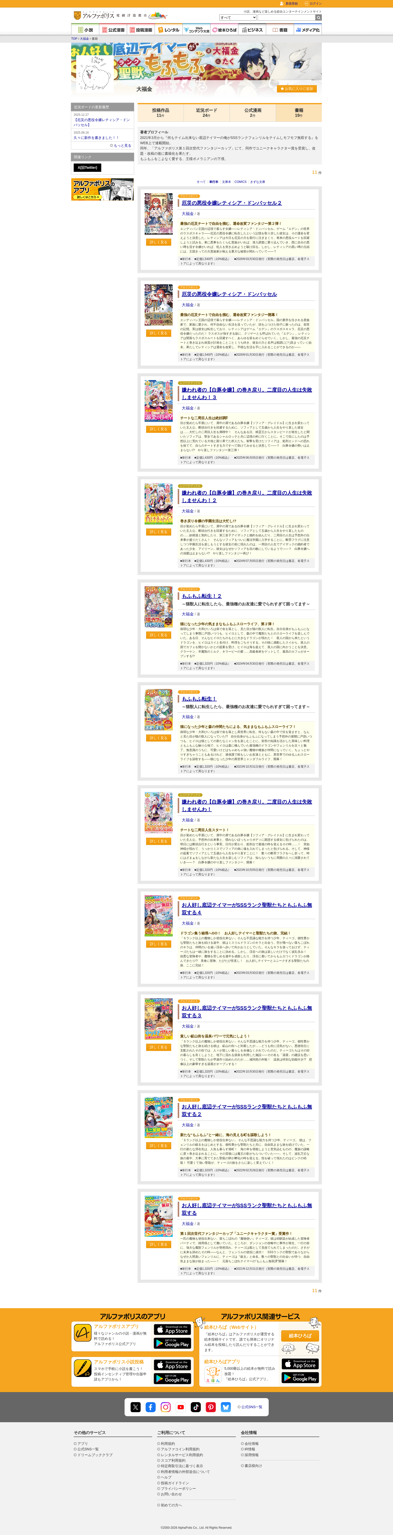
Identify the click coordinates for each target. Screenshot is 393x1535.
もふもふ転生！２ (202, 596)
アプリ (82, 1444)
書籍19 (299, 113)
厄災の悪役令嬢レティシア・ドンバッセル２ (232, 203)
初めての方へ (171, 1505)
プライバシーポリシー (178, 1489)
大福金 (84, 38)
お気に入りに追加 (297, 89)
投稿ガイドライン (175, 1483)
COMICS (241, 182)
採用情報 (252, 1455)
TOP (74, 38)
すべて (201, 182)
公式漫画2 (252, 113)
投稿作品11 (160, 113)
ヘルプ (166, 1477)
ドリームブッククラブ (95, 1455)
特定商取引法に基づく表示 (182, 1466)
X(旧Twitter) (87, 168)
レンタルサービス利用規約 (182, 1455)
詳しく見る (158, 242)
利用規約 (168, 1444)
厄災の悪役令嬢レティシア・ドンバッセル (229, 294)
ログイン (316, 3)
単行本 (213, 182)
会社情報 (252, 1444)
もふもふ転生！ (199, 699)
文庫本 (226, 182)
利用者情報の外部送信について (185, 1472)
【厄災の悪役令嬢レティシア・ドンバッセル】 (102, 119)
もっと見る (122, 145)
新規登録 (292, 3)
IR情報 (250, 1449)
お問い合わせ (171, 1494)
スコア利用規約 (173, 1460)
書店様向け (253, 1466)
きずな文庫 (257, 182)
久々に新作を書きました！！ (102, 135)
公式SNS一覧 (252, 1407)
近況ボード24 (206, 113)
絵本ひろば (300, 1335)
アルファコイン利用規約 (180, 1449)
